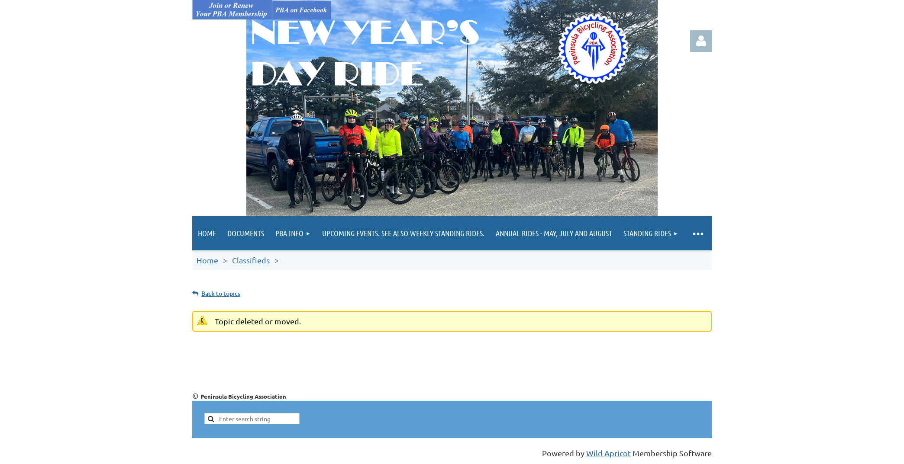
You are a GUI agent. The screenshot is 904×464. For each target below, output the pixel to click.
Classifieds (251, 260)
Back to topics (220, 293)
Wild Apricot (608, 453)
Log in (701, 41)
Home (207, 260)
